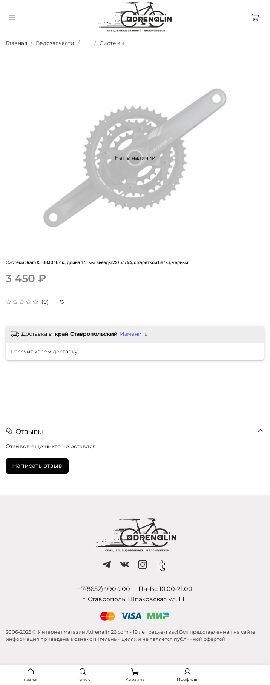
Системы (112, 43)
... (87, 43)
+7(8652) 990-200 (104, 588)
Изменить (133, 333)
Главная (16, 43)
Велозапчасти (55, 43)
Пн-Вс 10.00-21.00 (165, 588)
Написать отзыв (37, 465)
